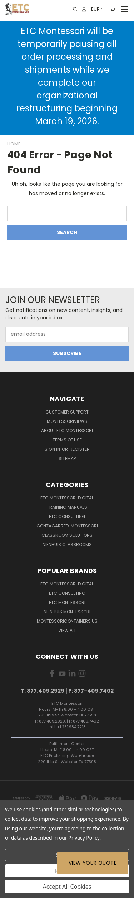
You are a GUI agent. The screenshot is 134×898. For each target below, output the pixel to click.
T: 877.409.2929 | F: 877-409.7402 (67, 691)
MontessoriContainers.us (67, 621)
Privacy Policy (83, 837)
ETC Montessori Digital (67, 498)
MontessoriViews (67, 421)
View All (67, 630)
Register (80, 449)
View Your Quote (92, 862)
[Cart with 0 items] (112, 9)
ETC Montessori (67, 602)
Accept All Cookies (67, 886)
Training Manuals (67, 507)
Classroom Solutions (67, 535)
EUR (97, 9)
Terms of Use (67, 440)
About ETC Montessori (67, 431)
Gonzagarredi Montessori (67, 526)
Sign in (53, 449)
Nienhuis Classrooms (67, 544)
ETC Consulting (67, 516)
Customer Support (67, 412)
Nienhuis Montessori (67, 612)
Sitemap (67, 458)
